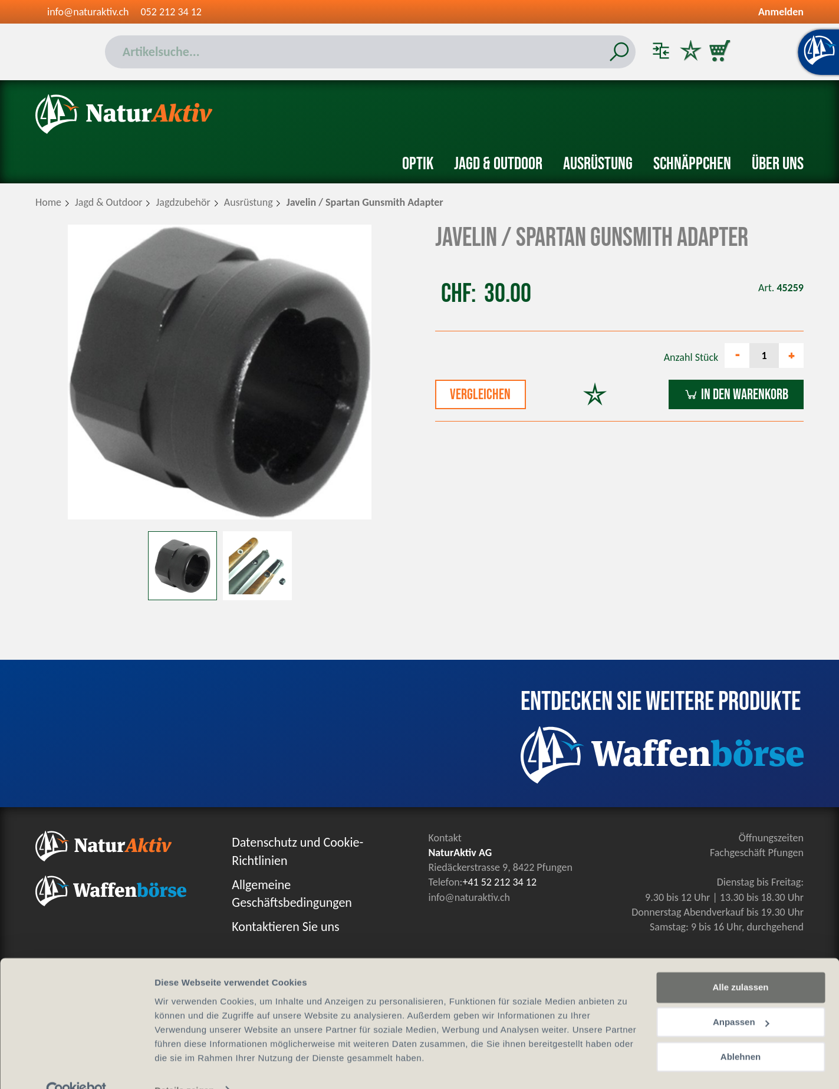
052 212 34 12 (171, 11)
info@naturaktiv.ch (88, 11)
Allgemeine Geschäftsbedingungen (292, 894)
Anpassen (741, 998)
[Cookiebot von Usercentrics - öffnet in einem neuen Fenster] (76, 1066)
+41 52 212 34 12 (499, 882)
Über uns (778, 164)
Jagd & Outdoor (498, 164)
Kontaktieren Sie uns (285, 927)
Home (48, 202)
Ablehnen (740, 1032)
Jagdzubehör (183, 202)
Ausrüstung (598, 164)
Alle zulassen (740, 963)
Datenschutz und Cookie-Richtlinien (297, 851)
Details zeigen (184, 1066)
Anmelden (781, 11)
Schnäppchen (692, 164)
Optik (417, 164)
